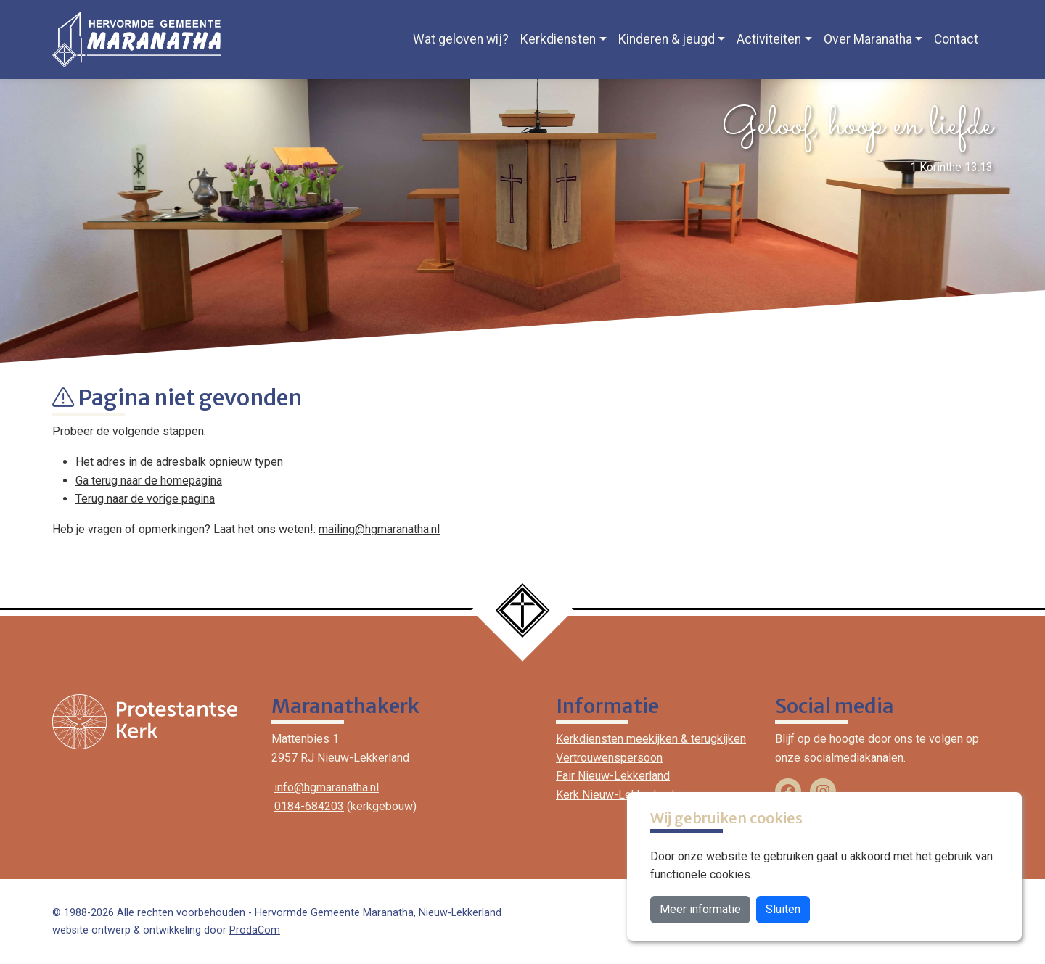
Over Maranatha (868, 39)
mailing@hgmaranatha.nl (379, 529)
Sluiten (783, 909)
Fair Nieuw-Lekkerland (613, 776)
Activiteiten (769, 39)
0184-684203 (309, 806)
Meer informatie (700, 909)
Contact (956, 39)
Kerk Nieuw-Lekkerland (615, 795)
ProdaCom (254, 930)
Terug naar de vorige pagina (145, 499)
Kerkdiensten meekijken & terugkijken (651, 739)
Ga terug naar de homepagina (148, 480)
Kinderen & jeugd (666, 39)
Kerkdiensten (558, 39)
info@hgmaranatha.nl (326, 787)
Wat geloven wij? (461, 39)
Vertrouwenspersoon (609, 758)
